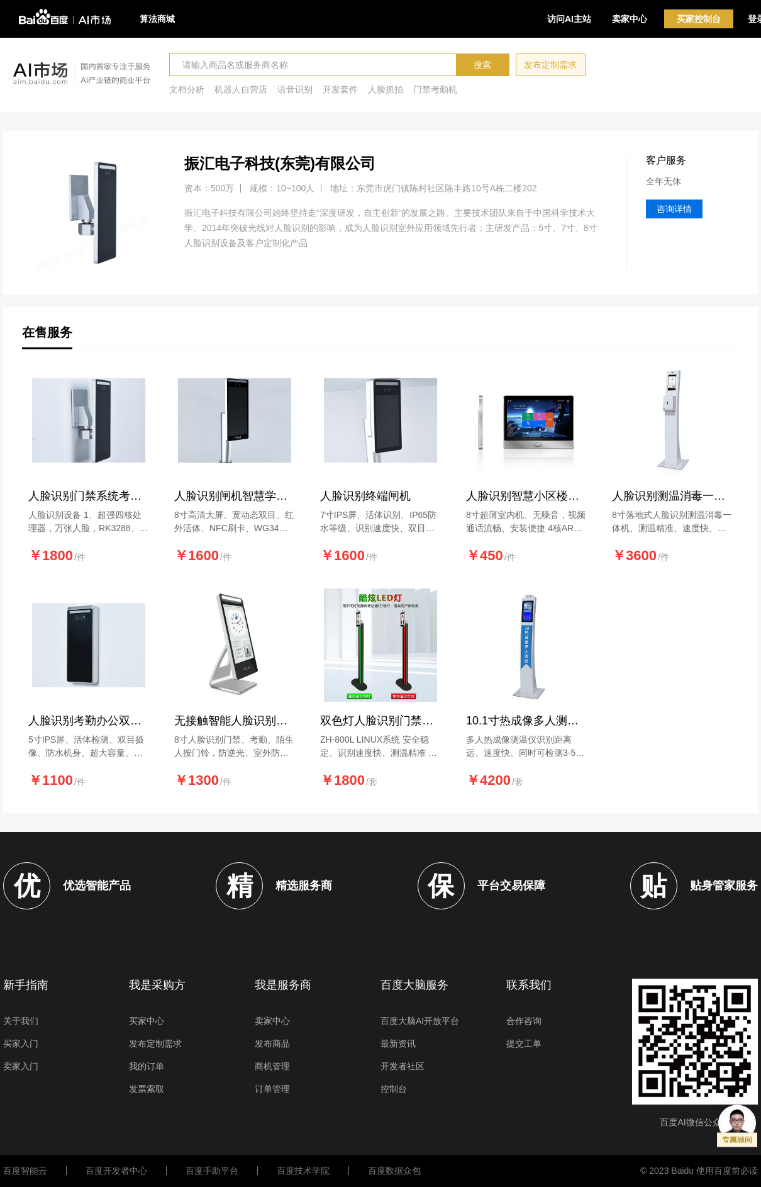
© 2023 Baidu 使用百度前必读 (699, 1171)
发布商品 (272, 1043)
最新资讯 (398, 1043)
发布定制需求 (550, 65)
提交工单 (524, 1043)
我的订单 (146, 1066)
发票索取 (146, 1089)
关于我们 (20, 1021)
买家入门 (20, 1043)
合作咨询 (524, 1021)
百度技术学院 (303, 1171)
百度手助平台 (212, 1171)
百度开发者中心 (116, 1171)
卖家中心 (629, 19)
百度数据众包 (394, 1171)
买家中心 (146, 1021)
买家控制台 (699, 19)
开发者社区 (402, 1066)
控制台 (393, 1089)
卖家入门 (20, 1066)
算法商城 (157, 19)
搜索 (482, 65)
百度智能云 (25, 1171)
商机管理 (272, 1066)
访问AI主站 (569, 19)
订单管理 (272, 1089)
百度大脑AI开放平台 (419, 1021)
